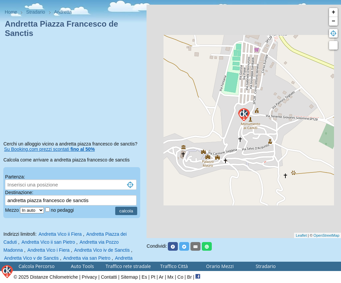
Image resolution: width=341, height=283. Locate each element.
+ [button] (333, 12)
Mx (170, 277)
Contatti (109, 277)
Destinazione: (19, 192)
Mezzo (12, 210)
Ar (161, 277)
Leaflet (301, 235)
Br (189, 277)
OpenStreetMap (326, 235)
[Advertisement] (73, 90)
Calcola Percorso (37, 266)
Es (144, 277)
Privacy (89, 277)
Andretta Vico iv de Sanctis (102, 250)
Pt (153, 277)
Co (180, 277)
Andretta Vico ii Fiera (60, 234)
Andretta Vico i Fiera (48, 250)
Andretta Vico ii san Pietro (48, 242)
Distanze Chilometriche (54, 277)
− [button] (333, 21)
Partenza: (15, 176)
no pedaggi (63, 210)
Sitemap (129, 277)
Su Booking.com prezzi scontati (49, 149)
